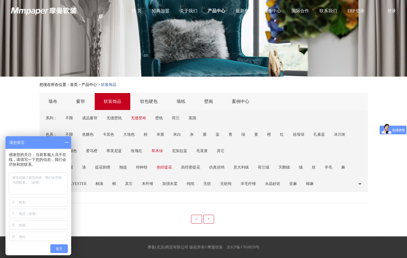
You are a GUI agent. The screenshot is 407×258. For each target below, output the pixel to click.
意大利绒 (241, 167)
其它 (220, 151)
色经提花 (164, 167)
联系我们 (328, 10)
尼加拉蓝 (179, 151)
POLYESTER (76, 184)
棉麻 (310, 184)
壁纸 (159, 118)
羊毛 (328, 167)
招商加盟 (160, 10)
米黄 (160, 134)
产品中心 (216, 10)
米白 (177, 134)
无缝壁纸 (114, 118)
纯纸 (190, 184)
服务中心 (272, 10)
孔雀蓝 (319, 134)
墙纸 (181, 101)
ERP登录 (355, 10)
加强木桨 (170, 184)
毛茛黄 (202, 151)
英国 (192, 118)
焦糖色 (88, 134)
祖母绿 (298, 134)
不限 (69, 118)
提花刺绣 (102, 167)
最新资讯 (244, 10)
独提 (123, 167)
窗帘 (80, 101)
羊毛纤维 (248, 184)
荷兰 (176, 118)
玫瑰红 (136, 151)
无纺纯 (226, 184)
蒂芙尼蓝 (114, 151)
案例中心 (240, 101)
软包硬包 (149, 101)
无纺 (207, 184)
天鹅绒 (284, 167)
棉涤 (99, 184)
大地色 (129, 134)
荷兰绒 (263, 167)
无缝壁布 (138, 118)
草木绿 (157, 151)
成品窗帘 (89, 118)
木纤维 (147, 184)
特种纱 (142, 167)
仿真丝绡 (216, 167)
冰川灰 (339, 134)
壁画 (208, 101)
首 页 (137, 10)
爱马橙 (91, 151)
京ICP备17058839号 (243, 247)
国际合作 (300, 10)
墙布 (52, 101)
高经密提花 (190, 167)
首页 (74, 85)
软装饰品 (112, 101)
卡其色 (108, 134)
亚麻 (293, 184)
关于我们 (188, 10)
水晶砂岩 (272, 184)
